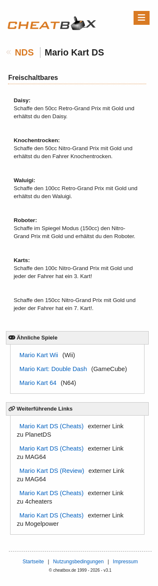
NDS (24, 53)
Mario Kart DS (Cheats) (51, 426)
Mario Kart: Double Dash (53, 369)
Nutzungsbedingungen (78, 562)
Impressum (125, 562)
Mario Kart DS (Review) (51, 470)
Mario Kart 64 (37, 382)
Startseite (33, 562)
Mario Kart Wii (38, 355)
